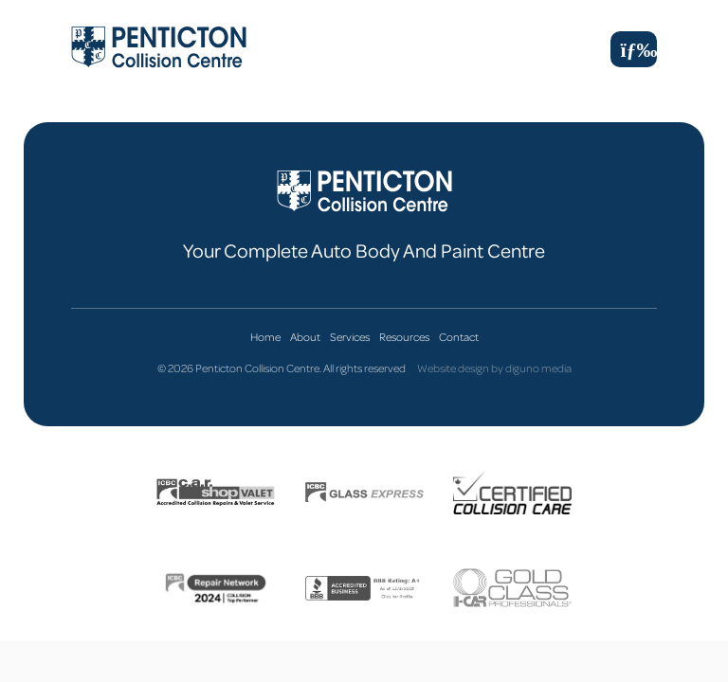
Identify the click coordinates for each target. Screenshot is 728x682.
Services (350, 337)
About (305, 337)
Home (265, 337)
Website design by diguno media (494, 368)
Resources (404, 337)
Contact (459, 337)
